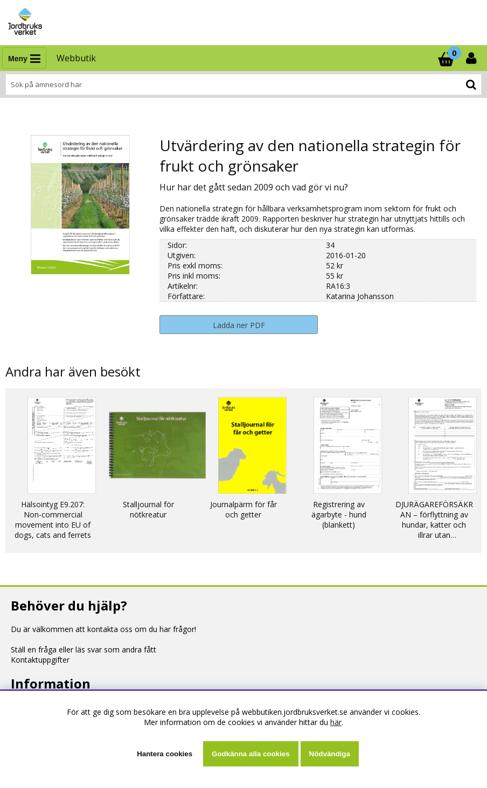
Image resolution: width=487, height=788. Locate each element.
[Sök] (243, 84)
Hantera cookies (164, 754)
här (336, 722)
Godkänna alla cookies (250, 754)
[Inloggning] (472, 58)
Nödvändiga (329, 754)
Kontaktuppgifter (40, 660)
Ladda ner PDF (239, 325)
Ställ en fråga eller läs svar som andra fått (83, 649)
